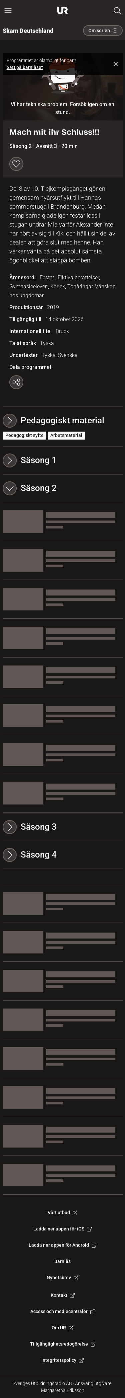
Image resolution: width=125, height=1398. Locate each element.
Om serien (102, 30)
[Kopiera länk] (16, 382)
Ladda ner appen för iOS (62, 1228)
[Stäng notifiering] (116, 64)
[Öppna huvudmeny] (8, 11)
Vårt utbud (62, 1212)
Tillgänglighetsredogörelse (62, 1344)
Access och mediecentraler (62, 1311)
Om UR (62, 1327)
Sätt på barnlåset (25, 67)
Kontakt (63, 1295)
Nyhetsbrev (62, 1277)
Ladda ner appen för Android (62, 1245)
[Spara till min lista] (16, 164)
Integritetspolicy (62, 1360)
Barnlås (62, 1261)
